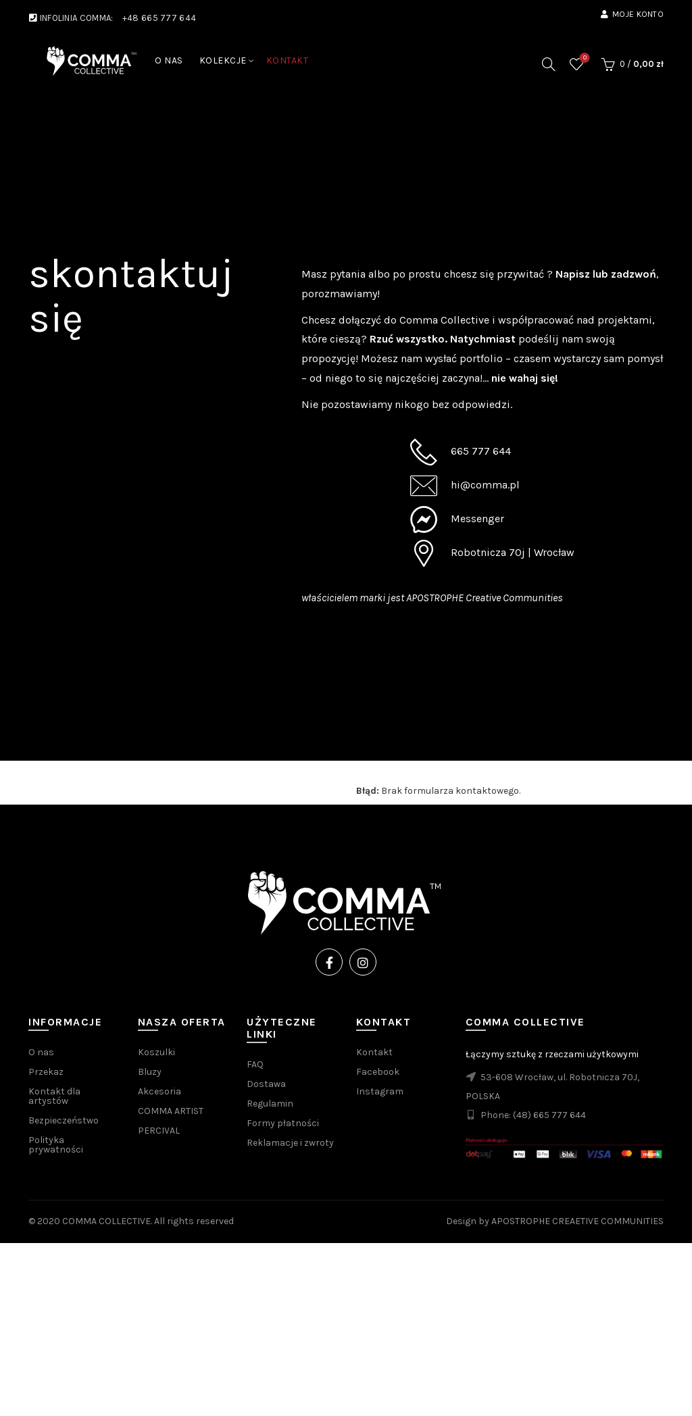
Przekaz (46, 1072)
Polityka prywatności (55, 1144)
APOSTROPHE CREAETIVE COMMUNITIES (577, 1221)
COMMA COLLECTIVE (106, 1221)
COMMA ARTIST (170, 1111)
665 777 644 (481, 451)
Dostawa (266, 1084)
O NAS (169, 60)
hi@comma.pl (485, 484)
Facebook (377, 1072)
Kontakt (374, 1052)
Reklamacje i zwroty (290, 1142)
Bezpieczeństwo (63, 1120)
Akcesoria (159, 1091)
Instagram (379, 1091)
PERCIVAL (159, 1130)
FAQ (255, 1064)
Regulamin (270, 1103)
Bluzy (150, 1072)
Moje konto (632, 14)
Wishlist (583, 58)
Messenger (477, 518)
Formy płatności (283, 1123)
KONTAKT (287, 60)
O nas (41, 1052)
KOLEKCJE (223, 60)
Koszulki (156, 1052)
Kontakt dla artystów (54, 1096)
